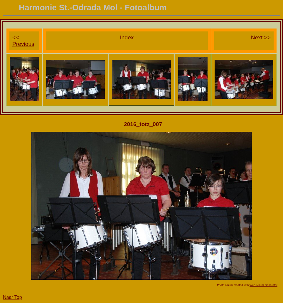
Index (127, 37)
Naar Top (12, 297)
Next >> (261, 37)
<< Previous (23, 40)
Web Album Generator (263, 285)
